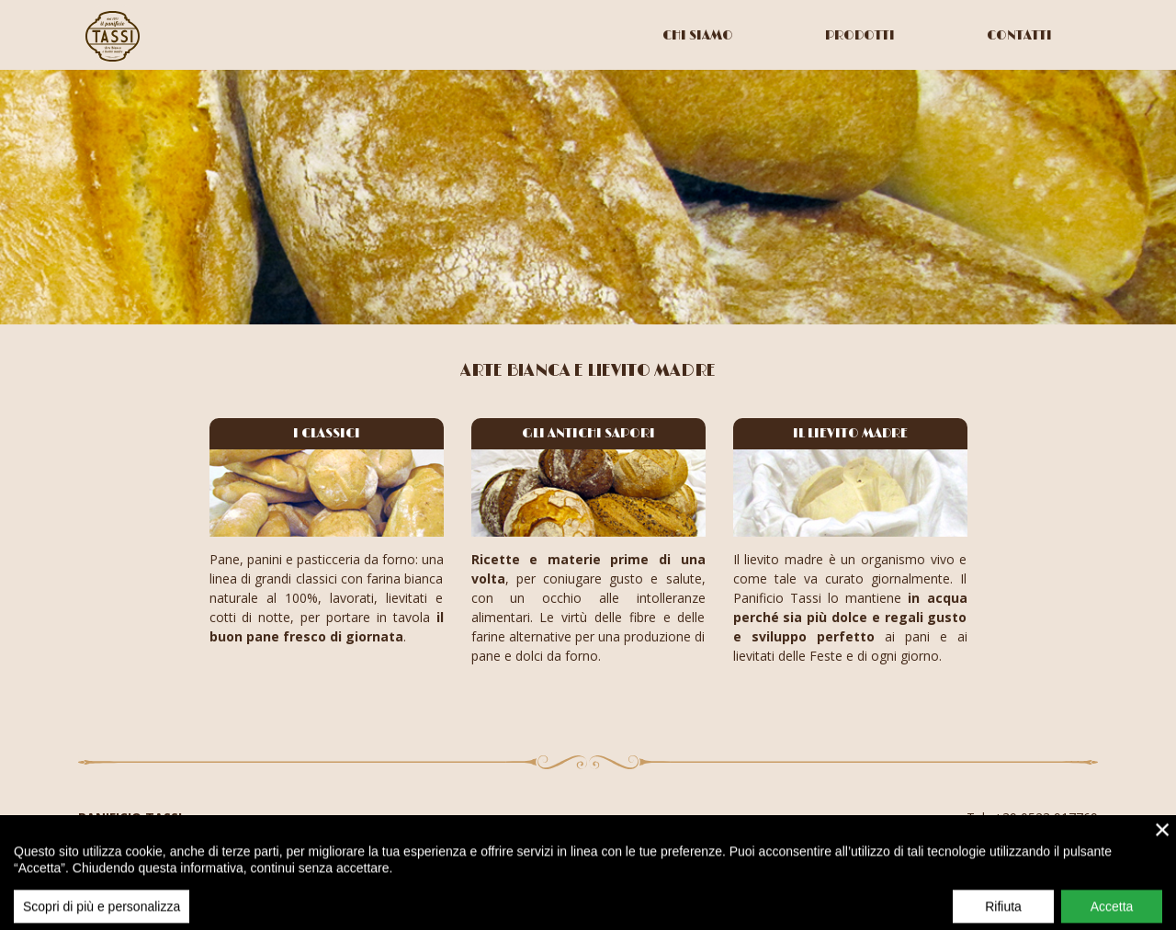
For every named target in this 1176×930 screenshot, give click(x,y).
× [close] (1162, 855)
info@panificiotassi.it (1037, 836)
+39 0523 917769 (1046, 817)
